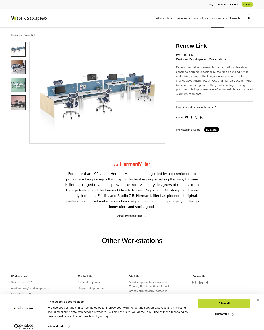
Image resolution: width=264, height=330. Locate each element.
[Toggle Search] (249, 18)
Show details (56, 322)
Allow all (224, 299)
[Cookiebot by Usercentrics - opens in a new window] (24, 323)
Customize (224, 310)
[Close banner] (258, 296)
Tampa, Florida (138, 286)
